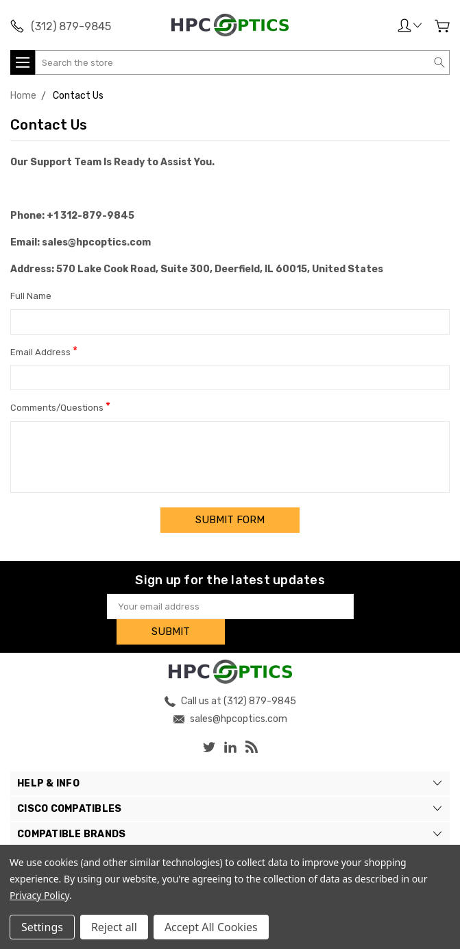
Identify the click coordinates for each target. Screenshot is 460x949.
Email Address (43, 350)
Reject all (114, 927)
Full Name (30, 296)
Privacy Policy (39, 895)
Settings (42, 927)
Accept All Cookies (211, 927)
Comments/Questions (60, 406)
